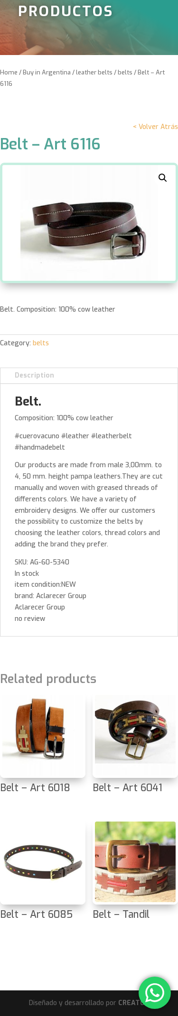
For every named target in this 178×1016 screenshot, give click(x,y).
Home (9, 72)
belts (125, 72)
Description (34, 375)
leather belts (94, 72)
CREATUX (133, 1002)
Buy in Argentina (47, 72)
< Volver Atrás (155, 126)
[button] (162, 177)
